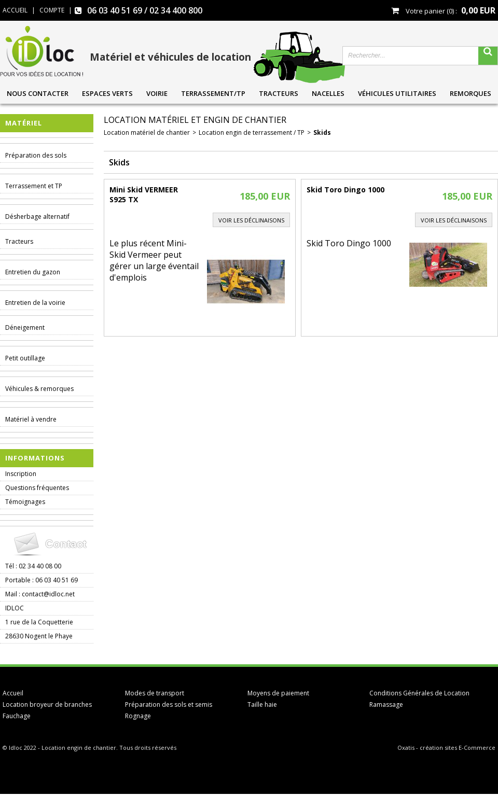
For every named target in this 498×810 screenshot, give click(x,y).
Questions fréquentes (37, 487)
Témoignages (25, 501)
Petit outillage (25, 358)
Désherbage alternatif (37, 216)
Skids (322, 132)
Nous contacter (37, 93)
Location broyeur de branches (47, 704)
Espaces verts (107, 93)
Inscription (20, 473)
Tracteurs (278, 93)
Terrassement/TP (213, 93)
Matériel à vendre (31, 419)
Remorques (470, 93)
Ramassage (386, 704)
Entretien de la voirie (35, 302)
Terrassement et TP (33, 185)
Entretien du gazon (32, 272)
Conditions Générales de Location (419, 693)
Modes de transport (154, 693)
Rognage (138, 715)
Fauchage (17, 715)
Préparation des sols (35, 155)
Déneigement (25, 327)
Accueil (13, 693)
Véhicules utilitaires (397, 93)
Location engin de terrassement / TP (252, 132)
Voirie (157, 93)
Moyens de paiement (278, 693)
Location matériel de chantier (147, 132)
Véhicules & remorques (39, 388)
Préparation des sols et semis (168, 704)
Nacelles (328, 93)
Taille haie (262, 704)
